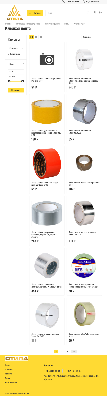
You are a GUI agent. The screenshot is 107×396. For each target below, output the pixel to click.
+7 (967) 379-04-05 (91, 1)
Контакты (8, 373)
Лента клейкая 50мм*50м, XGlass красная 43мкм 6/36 (44, 183)
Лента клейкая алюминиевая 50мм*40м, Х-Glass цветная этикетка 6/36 (83, 81)
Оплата (7, 378)
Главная (8, 23)
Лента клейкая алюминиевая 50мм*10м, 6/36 (80, 131)
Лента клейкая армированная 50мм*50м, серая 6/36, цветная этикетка (43, 234)
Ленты (66, 23)
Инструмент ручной (52, 23)
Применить (15, 90)
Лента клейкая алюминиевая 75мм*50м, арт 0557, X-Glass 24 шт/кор (46, 285)
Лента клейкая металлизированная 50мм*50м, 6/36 (82, 233)
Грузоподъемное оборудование (28, 23)
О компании (9, 369)
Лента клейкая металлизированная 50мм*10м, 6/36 (45, 335)
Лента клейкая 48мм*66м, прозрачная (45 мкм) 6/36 (46, 79)
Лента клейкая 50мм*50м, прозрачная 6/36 (84, 335)
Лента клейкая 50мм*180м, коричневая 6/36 (84, 183)
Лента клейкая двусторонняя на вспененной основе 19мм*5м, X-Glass (83, 285)
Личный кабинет (11, 382)
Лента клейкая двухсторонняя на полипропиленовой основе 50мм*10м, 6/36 (46, 133)
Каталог (35, 13)
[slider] (9, 81)
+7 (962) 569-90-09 (70, 1)
